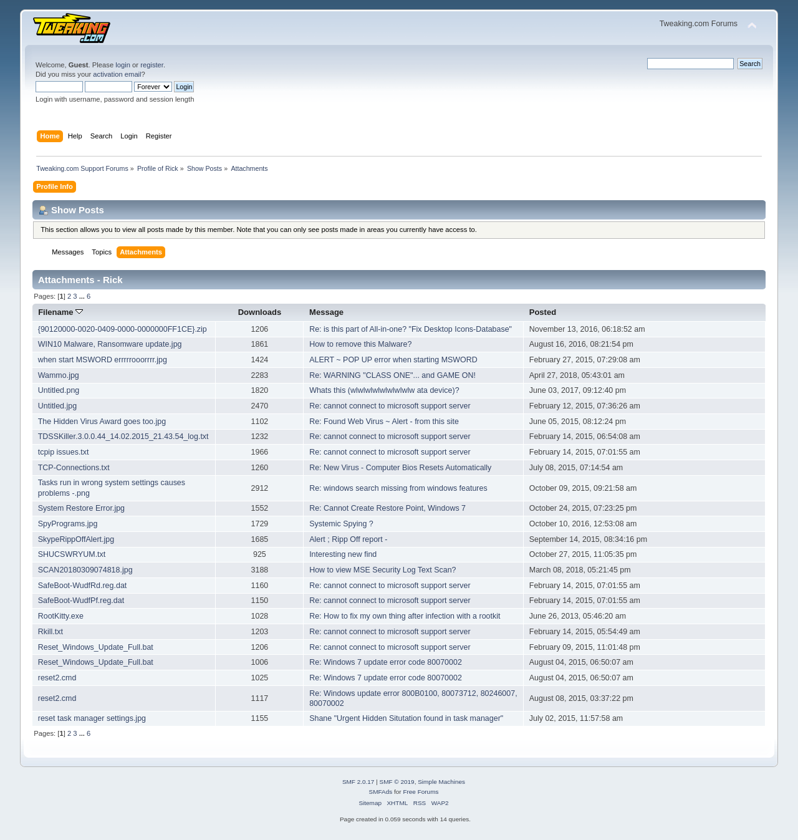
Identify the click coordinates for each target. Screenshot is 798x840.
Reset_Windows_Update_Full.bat (95, 647)
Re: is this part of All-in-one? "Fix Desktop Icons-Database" (410, 329)
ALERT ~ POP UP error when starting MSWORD (393, 359)
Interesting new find (343, 554)
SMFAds (381, 791)
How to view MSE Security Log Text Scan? (382, 570)
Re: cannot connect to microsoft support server (390, 406)
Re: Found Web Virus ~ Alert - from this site (384, 421)
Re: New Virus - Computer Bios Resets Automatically (400, 467)
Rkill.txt (50, 631)
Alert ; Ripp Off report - (348, 539)
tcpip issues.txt (63, 452)
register (151, 65)
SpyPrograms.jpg (68, 523)
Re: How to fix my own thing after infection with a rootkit (404, 616)
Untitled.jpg (57, 406)
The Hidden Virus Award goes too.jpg (102, 421)
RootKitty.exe (61, 616)
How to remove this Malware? (360, 344)
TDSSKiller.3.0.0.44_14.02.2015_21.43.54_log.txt (123, 436)
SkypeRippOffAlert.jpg (76, 539)
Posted (542, 312)
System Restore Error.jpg (81, 508)
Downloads (260, 312)
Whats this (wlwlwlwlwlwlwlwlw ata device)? (384, 390)
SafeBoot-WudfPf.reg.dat (81, 600)
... (83, 296)
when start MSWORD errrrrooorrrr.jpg (102, 359)
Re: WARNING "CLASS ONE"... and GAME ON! (392, 375)
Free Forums (420, 791)
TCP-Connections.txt (74, 467)
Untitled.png (59, 390)
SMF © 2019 (397, 781)
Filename (60, 312)
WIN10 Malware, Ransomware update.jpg (110, 344)
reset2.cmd (57, 677)
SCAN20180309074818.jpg (85, 570)
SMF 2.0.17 (358, 781)
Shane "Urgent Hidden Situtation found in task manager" (406, 718)
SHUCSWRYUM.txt (72, 554)
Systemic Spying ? (341, 523)
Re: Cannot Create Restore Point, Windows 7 (387, 508)
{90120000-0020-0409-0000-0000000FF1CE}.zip (122, 329)
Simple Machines (441, 781)
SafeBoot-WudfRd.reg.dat (82, 585)
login (122, 65)
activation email (117, 74)
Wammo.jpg (58, 375)
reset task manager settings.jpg (92, 718)
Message (326, 312)
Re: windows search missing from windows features (398, 488)
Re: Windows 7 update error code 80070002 (385, 662)
